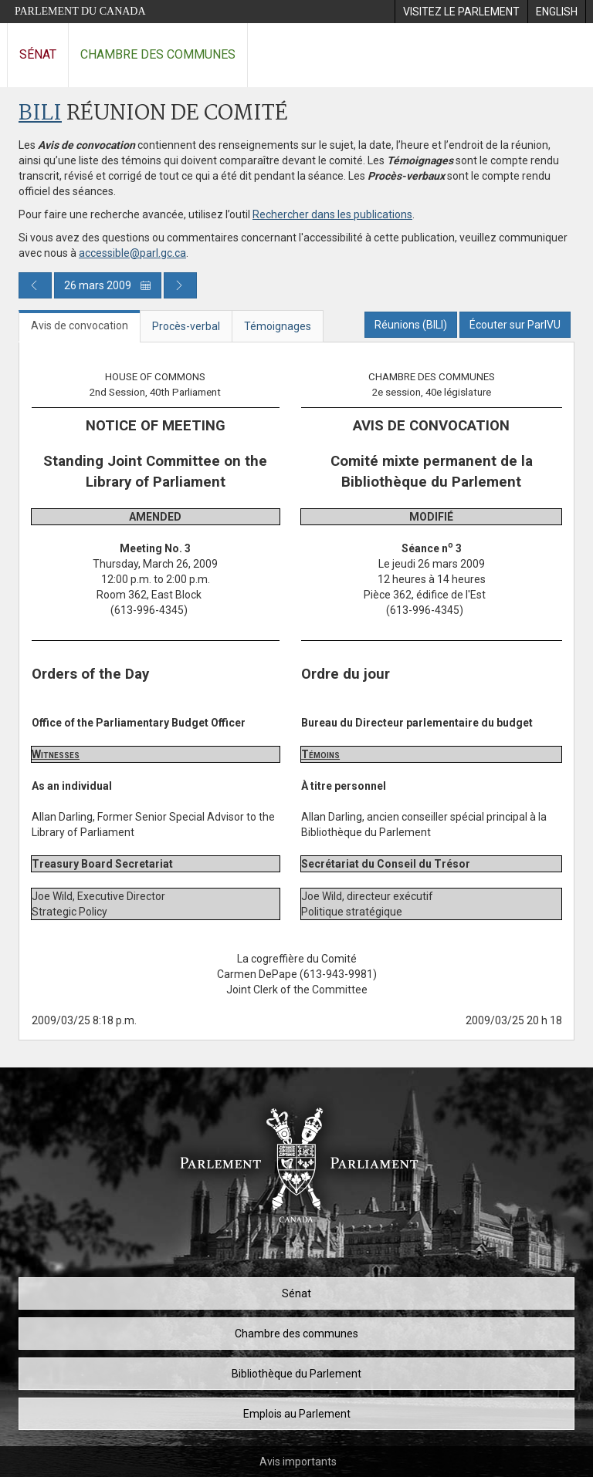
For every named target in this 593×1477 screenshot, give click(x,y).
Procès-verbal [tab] (186, 326)
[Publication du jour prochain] (180, 285)
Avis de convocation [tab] (79, 325)
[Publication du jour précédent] (35, 285)
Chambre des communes (158, 54)
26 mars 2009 (107, 285)
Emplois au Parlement (297, 1414)
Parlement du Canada (80, 11)
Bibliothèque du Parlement (296, 1373)
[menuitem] (461, 11)
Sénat (37, 54)
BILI (40, 113)
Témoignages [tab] (277, 326)
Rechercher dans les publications (332, 214)
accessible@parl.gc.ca (132, 253)
